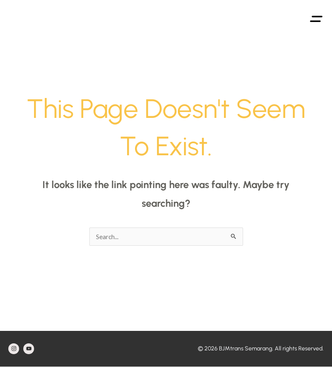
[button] (316, 17)
